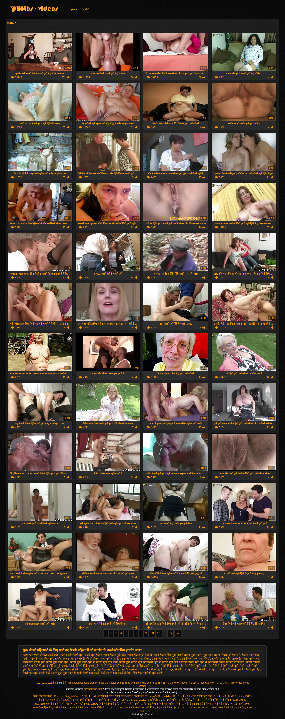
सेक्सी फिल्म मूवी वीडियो (203, 699)
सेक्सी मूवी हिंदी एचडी (19, 7)
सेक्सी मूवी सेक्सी (220, 703)
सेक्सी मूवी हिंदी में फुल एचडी (203, 662)
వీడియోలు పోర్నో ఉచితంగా (67, 696)
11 (159, 633)
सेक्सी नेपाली (120, 696)
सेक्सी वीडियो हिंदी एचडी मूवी (84, 665)
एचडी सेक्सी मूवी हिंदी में (139, 655)
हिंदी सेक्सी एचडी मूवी (181, 669)
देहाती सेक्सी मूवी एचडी (189, 655)
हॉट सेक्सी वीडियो (170, 699)
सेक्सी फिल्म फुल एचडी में (165, 658)
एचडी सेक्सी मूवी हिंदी (114, 655)
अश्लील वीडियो (59, 707)
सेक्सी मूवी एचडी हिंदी (57, 662)
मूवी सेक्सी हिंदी (126, 703)
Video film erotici (188, 682)
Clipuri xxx (203, 682)
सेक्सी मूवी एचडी (251, 658)
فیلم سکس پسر (44, 682)
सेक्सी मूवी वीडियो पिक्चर (201, 703)
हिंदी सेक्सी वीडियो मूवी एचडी (148, 673)
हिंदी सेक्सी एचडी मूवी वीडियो (209, 669)
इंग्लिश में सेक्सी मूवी (159, 703)
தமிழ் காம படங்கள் (185, 707)
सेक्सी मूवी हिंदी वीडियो (108, 703)
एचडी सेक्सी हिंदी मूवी (164, 655)
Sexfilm (150, 682)
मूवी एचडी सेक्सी (211, 655)
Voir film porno (138, 682)
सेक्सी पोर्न (129, 707)
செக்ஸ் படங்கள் (114, 707)
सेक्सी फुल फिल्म (141, 703)
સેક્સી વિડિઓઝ (222, 696)
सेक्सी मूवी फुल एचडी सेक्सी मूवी (113, 662)
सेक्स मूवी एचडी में (231, 655)
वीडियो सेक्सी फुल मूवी (178, 703)
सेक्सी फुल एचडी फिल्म (145, 707)
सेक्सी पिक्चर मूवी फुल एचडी (70, 658)
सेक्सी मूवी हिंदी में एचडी (174, 662)
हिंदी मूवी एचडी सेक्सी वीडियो (127, 669)
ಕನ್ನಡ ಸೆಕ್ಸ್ (240, 707)
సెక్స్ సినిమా (91, 703)
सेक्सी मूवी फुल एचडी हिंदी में (145, 662)
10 (152, 633)
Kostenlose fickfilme (119, 682)
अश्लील (247, 696)
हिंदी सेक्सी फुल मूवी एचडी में (60, 673)
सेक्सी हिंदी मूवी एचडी (195, 665)
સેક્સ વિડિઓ (97, 707)
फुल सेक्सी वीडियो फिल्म (79, 707)
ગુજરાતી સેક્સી (89, 696)
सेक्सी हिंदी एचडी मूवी (171, 665)
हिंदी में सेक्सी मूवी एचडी (156, 669)
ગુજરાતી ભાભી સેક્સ (239, 703)
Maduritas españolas (83, 682)
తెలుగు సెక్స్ (155, 696)
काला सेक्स (38, 707)
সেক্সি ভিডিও (185, 699)
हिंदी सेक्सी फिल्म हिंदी (202, 696)
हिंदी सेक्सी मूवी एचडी (88, 673)
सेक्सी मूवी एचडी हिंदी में (82, 662)
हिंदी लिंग (48, 707)
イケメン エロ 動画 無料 (222, 682)
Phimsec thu (101, 682)
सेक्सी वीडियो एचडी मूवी (231, 662)
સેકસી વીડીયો (184, 696)
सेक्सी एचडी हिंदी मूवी (42, 658)
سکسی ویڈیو (140, 699)
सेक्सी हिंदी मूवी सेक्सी (43, 696)
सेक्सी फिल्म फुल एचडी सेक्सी (195, 658)
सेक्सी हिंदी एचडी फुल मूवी (145, 665)
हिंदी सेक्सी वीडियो (223, 699)
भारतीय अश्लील (78, 703)
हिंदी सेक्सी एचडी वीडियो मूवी (240, 669)
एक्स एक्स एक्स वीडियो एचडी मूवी (40, 655)
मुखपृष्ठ (74, 9)
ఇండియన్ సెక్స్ (169, 696)
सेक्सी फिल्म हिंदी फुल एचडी (226, 658)
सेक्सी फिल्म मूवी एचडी (49, 699)
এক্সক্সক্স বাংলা (204, 707)
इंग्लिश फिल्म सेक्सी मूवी (138, 696)
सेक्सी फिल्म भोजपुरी (107, 699)
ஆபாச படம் (125, 699)
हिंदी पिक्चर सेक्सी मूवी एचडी (43, 669)
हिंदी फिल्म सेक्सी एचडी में (73, 669)
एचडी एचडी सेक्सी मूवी (71, 655)
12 (170, 633)
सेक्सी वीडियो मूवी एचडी (54, 665)
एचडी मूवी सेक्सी (93, 655)
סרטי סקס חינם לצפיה (167, 682)
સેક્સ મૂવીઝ (237, 696)
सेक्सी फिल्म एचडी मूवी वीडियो (102, 658)
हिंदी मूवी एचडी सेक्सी (99, 669)
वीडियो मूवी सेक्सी (106, 696)
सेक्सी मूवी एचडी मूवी (34, 662)
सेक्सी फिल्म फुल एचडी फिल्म (135, 658)
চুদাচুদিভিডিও (154, 699)
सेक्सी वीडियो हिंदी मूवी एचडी (115, 665)
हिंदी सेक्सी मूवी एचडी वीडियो (116, 673)
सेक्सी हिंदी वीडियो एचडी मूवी (223, 665)
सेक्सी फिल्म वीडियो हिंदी (223, 707)
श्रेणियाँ (86, 9)
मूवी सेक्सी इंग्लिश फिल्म (86, 699)
